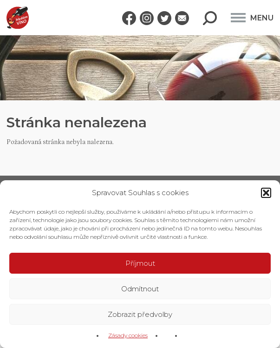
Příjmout (140, 263)
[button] (266, 192)
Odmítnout (140, 288)
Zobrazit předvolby (140, 314)
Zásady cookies (128, 335)
